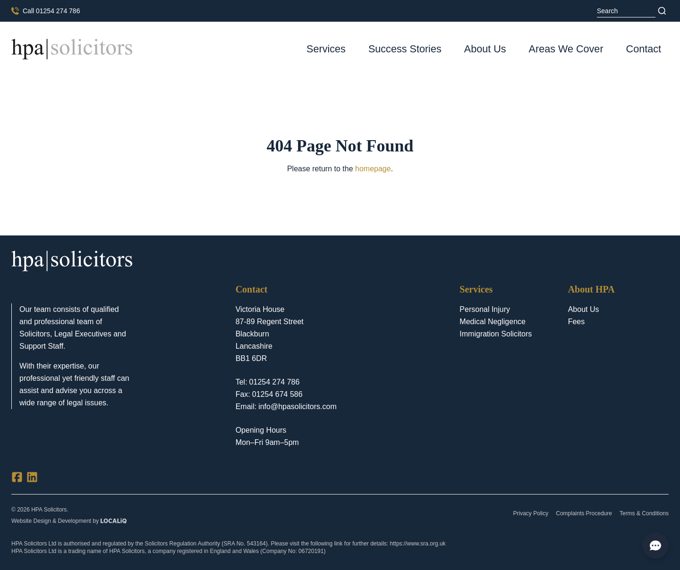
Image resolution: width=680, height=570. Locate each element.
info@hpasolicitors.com (297, 406)
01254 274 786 (274, 382)
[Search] (662, 10)
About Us (485, 49)
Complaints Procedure (584, 513)
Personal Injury (484, 309)
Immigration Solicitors (495, 334)
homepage (373, 169)
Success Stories (405, 49)
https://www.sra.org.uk (418, 543)
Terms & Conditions (644, 513)
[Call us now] (46, 10)
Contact (643, 49)
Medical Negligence (492, 322)
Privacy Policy (531, 513)
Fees (576, 322)
